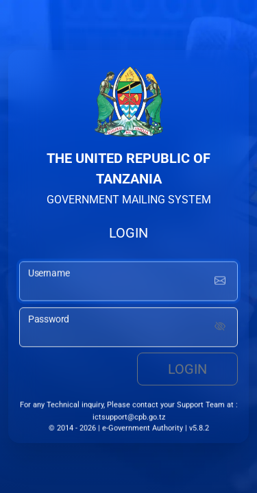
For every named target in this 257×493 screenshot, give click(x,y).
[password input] (128, 328)
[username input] (128, 282)
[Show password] (220, 328)
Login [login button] (187, 370)
